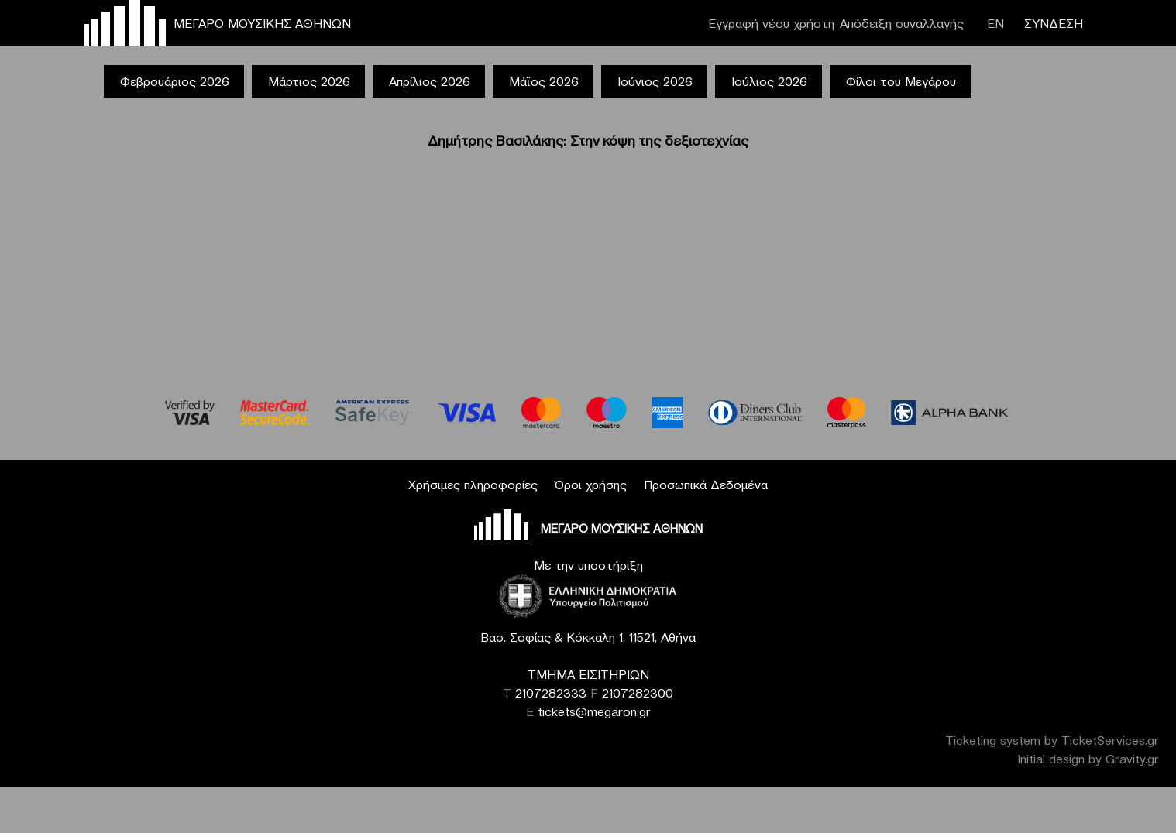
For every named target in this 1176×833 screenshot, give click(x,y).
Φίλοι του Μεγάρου (901, 81)
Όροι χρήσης (591, 484)
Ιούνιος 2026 (655, 81)
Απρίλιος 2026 (429, 81)
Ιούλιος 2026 (769, 81)
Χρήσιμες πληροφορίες (473, 484)
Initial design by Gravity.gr (1088, 758)
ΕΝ (995, 23)
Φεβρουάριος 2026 (174, 81)
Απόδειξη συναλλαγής (902, 23)
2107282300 (637, 693)
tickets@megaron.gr (594, 711)
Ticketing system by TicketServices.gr (1052, 740)
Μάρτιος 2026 (309, 81)
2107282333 (550, 693)
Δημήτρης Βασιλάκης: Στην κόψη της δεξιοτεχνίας (588, 140)
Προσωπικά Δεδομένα (706, 484)
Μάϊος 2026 (544, 81)
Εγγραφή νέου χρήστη (771, 23)
